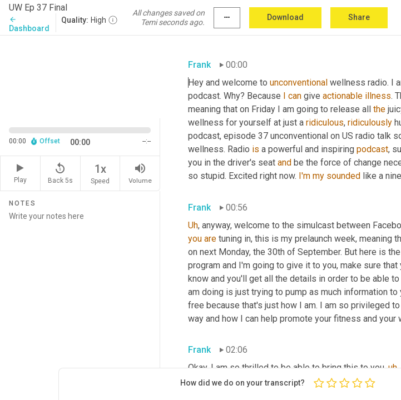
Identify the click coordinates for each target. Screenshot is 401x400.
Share (359, 17)
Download (285, 17)
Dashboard (29, 24)
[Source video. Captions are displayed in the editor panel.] (80, 76)
